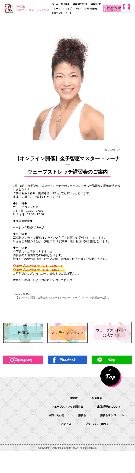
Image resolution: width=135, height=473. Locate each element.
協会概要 (65, 4)
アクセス (105, 441)
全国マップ (57, 13)
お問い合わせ (90, 8)
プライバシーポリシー (86, 450)
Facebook (67, 381)
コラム (78, 8)
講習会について (80, 4)
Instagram (23, 381)
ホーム (55, 4)
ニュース (56, 8)
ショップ (67, 8)
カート (68, 13)
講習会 (27, 294)
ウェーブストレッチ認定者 (66, 423)
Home (17, 294)
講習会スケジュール (73, 441)
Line (112, 381)
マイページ (126, 8)
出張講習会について (110, 423)
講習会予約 (96, 4)
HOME (73, 414)
